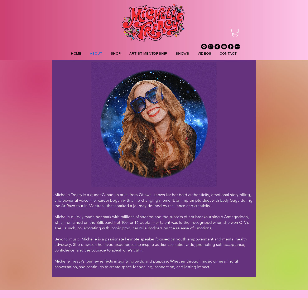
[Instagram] (210, 46)
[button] (235, 32)
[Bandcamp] (237, 46)
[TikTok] (217, 46)
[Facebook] (231, 46)
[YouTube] (224, 46)
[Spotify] (204, 46)
